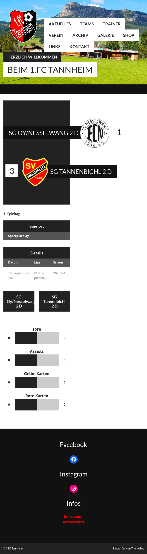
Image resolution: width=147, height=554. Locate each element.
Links (54, 46)
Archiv (80, 35)
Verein (56, 35)
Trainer (111, 23)
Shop (128, 35)
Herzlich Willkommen (32, 56)
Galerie (105, 35)
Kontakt (79, 46)
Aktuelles (60, 23)
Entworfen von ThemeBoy (128, 548)
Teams (87, 23)
